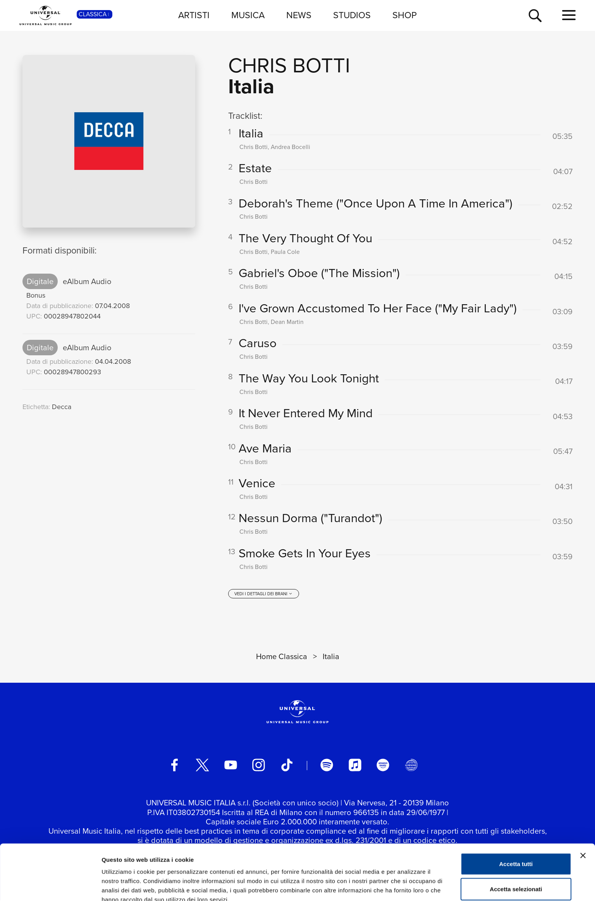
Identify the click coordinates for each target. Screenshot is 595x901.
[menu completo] (569, 15)
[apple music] (355, 765)
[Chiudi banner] (583, 816)
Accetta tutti (516, 825)
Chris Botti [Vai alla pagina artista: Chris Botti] (289, 65)
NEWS (298, 15)
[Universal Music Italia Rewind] (411, 765)
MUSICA (248, 15)
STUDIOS (352, 15)
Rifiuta (516, 875)
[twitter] (202, 765)
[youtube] (230, 765)
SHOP (404, 15)
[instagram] (258, 765)
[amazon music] (383, 765)
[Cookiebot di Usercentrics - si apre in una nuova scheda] (50, 886)
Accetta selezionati (516, 850)
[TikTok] (287, 765)
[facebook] (174, 765)
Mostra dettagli (407, 885)
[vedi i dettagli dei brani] (263, 594)
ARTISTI (194, 15)
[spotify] (326, 765)
